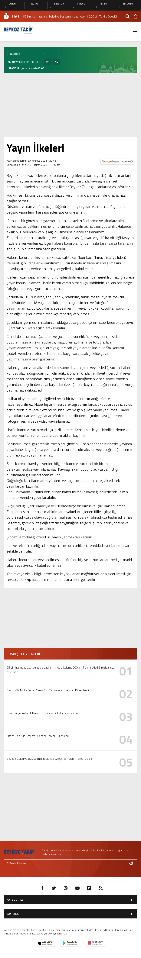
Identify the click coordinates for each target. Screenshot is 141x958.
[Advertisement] (70, 105)
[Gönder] (132, 863)
